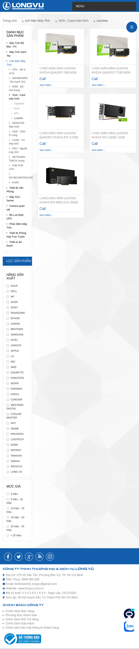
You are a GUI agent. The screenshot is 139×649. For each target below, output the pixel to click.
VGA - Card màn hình (72, 21)
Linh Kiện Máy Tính (36, 21)
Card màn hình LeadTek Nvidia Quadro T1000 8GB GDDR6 (111, 71)
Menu (80, 6)
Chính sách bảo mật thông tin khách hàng (32, 627)
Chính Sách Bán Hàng (19, 611)
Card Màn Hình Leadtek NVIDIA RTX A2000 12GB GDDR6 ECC (110, 136)
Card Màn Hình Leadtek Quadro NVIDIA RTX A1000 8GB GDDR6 (58, 136)
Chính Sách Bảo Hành (19, 623)
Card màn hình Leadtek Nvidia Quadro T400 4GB (57, 70)
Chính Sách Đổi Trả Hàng (22, 619)
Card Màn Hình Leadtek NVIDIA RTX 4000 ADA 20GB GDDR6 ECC (58, 201)
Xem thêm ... (46, 85)
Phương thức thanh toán (21, 615)
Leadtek (101, 21)
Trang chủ (10, 21)
